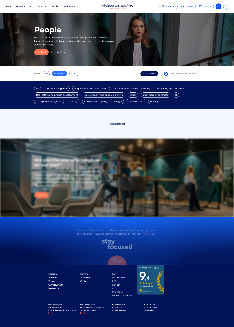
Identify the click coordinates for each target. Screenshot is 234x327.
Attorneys (59, 73)
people (54, 6)
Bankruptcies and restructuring (132, 88)
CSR (114, 274)
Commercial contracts (155, 95)
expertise (20, 6)
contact (41, 52)
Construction (135, 101)
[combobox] (226, 7)
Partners (116, 285)
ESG (114, 281)
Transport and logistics (49, 101)
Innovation (117, 292)
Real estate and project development (57, 95)
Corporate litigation (57, 88)
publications (69, 6)
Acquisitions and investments (91, 88)
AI (31, 6)
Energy (118, 101)
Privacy (154, 101)
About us (52, 278)
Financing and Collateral (170, 88)
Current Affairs (55, 285)
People (51, 281)
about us (41, 6)
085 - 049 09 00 (150, 305)
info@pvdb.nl (149, 310)
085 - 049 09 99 (150, 308)
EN (226, 6)
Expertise (52, 274)
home (8, 6)
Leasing (73, 101)
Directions (52, 313)
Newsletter (54, 288)
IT (176, 95)
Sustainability (119, 278)
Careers (41, 195)
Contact (147, 236)
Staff (73, 73)
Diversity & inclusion (122, 296)
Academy (85, 278)
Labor (133, 95)
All (46, 73)
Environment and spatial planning (104, 95)
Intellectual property (95, 101)
